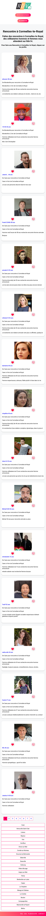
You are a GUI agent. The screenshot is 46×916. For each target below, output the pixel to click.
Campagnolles (22, 901)
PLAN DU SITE (32, 914)
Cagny (23, 883)
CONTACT (41, 914)
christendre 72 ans (8, 557)
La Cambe (23, 894)
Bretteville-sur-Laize (23, 879)
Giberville (23, 858)
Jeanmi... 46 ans (7, 174)
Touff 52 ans (6, 604)
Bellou (23, 908)
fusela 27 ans (6, 700)
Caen (23, 825)
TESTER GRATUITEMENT (23, 15)
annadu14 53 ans (7, 270)
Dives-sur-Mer (23, 847)
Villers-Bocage (22, 868)
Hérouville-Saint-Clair (22, 828)
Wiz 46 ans (5, 748)
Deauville (23, 861)
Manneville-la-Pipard (23, 905)
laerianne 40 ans (7, 366)
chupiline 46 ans (7, 413)
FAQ (21, 914)
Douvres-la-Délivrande (23, 854)
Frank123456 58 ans (8, 222)
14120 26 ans (6, 127)
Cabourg (23, 865)
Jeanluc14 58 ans (7, 795)
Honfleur (23, 843)
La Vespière (23, 887)
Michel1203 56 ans (8, 509)
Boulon (23, 897)
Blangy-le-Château (23, 890)
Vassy (23, 876)
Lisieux (23, 832)
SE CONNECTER (23, 20)
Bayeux (23, 836)
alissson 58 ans (7, 79)
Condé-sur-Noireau (23, 850)
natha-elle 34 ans (7, 652)
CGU (25, 914)
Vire (23, 839)
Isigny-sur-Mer (23, 872)
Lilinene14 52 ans (7, 318)
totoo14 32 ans (7, 461)
